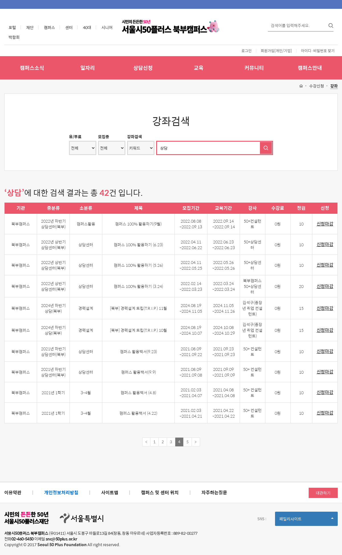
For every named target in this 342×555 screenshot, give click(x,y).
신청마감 (325, 224)
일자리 (87, 68)
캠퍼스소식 (32, 68)
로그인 (246, 51)
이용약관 (12, 492)
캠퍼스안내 (310, 68)
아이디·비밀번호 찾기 (318, 51)
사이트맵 (109, 492)
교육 (198, 68)
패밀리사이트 (306, 520)
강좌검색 (134, 136)
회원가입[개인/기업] (276, 51)
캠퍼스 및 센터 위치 (160, 492)
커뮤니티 (254, 68)
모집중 (103, 136)
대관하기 (323, 493)
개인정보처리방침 (61, 492)
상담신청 (143, 68)
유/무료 (75, 136)
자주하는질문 (214, 492)
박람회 (14, 37)
